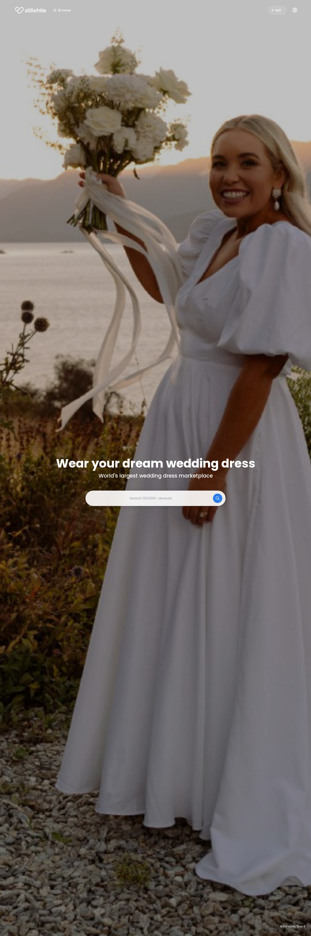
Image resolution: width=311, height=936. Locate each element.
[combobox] (155, 498)
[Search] (217, 498)
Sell (276, 10)
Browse (62, 10)
